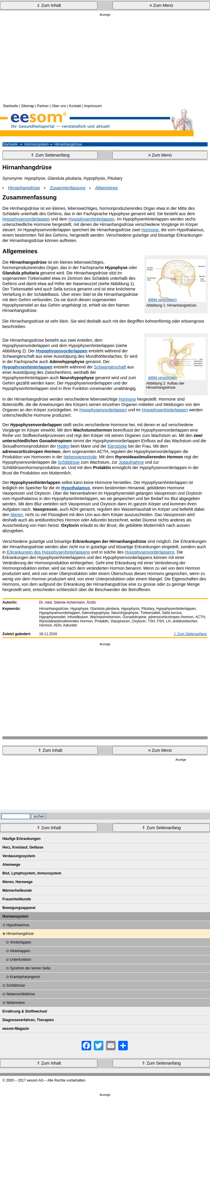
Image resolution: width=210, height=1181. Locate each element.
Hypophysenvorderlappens (150, 552)
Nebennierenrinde (80, 456)
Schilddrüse (69, 462)
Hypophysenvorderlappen (26, 219)
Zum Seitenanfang (191, 634)
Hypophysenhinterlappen (92, 219)
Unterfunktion (20, 959)
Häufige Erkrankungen (21, 839)
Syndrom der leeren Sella (30, 968)
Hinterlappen (20, 951)
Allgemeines (106, 187)
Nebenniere (15, 1003)
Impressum (93, 106)
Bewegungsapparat (18, 908)
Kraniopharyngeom (25, 977)
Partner (43, 106)
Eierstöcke (117, 446)
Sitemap (27, 106)
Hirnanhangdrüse (24, 187)
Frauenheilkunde (16, 899)
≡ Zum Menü (161, 5)
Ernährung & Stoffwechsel (24, 1011)
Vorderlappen (20, 942)
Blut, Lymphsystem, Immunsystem (31, 873)
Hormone (150, 229)
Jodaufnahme (131, 462)
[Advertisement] (105, 59)
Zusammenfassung (67, 187)
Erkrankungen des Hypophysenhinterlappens (48, 552)
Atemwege (11, 865)
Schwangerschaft (110, 367)
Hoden (63, 446)
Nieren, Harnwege (17, 882)
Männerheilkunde (17, 890)
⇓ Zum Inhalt (49, 5)
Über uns (59, 106)
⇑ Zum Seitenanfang (50, 155)
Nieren (16, 514)
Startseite (10, 106)
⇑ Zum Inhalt (50, 750)
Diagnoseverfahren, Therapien (28, 1020)
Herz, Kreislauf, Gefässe (22, 847)
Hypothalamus (17, 925)
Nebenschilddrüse (20, 994)
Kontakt (75, 106)
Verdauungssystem (18, 856)
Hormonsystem (36, 144)
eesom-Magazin (15, 1029)
